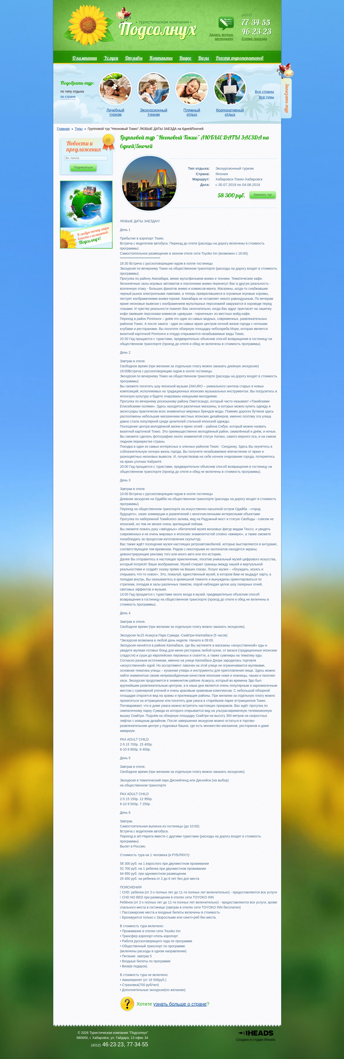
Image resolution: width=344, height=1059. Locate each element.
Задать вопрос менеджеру (221, 37)
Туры (78, 129)
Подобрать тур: (77, 83)
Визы (203, 58)
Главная (63, 129)
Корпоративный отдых (230, 112)
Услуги (111, 58)
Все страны (264, 91)
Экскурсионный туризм (153, 112)
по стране (68, 97)
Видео (185, 58)
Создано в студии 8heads (255, 1040)
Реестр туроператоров (239, 58)
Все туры (266, 97)
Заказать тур (262, 194)
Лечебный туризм (115, 112)
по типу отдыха (72, 91)
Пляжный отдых (191, 112)
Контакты (161, 58)
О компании (84, 58)
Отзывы (134, 58)
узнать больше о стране (180, 1004)
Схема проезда (254, 39)
